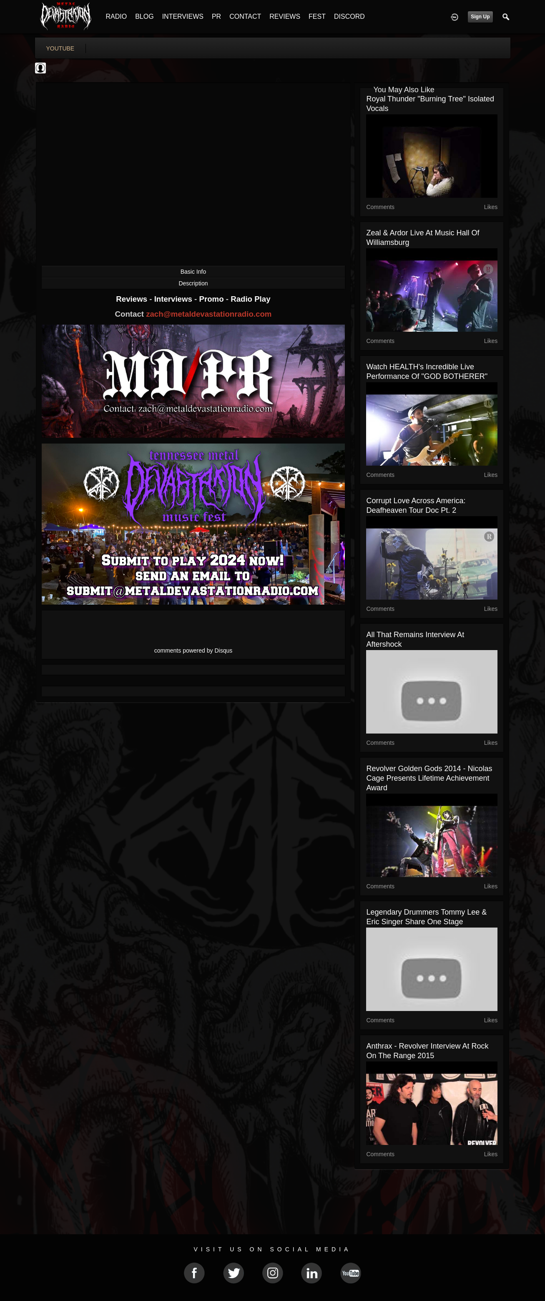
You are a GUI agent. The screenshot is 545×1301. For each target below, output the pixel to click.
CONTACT (245, 16)
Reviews (132, 299)
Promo (212, 299)
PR (216, 16)
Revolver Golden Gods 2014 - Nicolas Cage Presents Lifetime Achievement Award (429, 778)
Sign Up (480, 17)
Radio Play (250, 299)
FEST (317, 16)
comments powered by (193, 650)
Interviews (174, 299)
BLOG (144, 16)
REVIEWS (284, 16)
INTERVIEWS (182, 16)
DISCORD (349, 16)
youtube (60, 48)
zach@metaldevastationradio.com (208, 314)
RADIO (116, 16)
